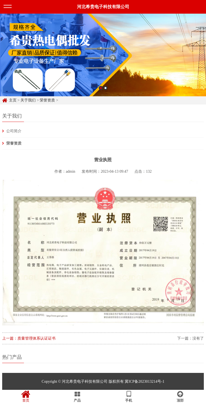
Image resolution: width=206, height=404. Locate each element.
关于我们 (28, 100)
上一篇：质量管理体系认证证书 (29, 338)
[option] (103, 56)
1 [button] (101, 89)
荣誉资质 (47, 100)
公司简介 (13, 131)
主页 (13, 100)
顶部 (180, 396)
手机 (129, 396)
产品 (77, 396)
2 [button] (105, 89)
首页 (25, 396)
